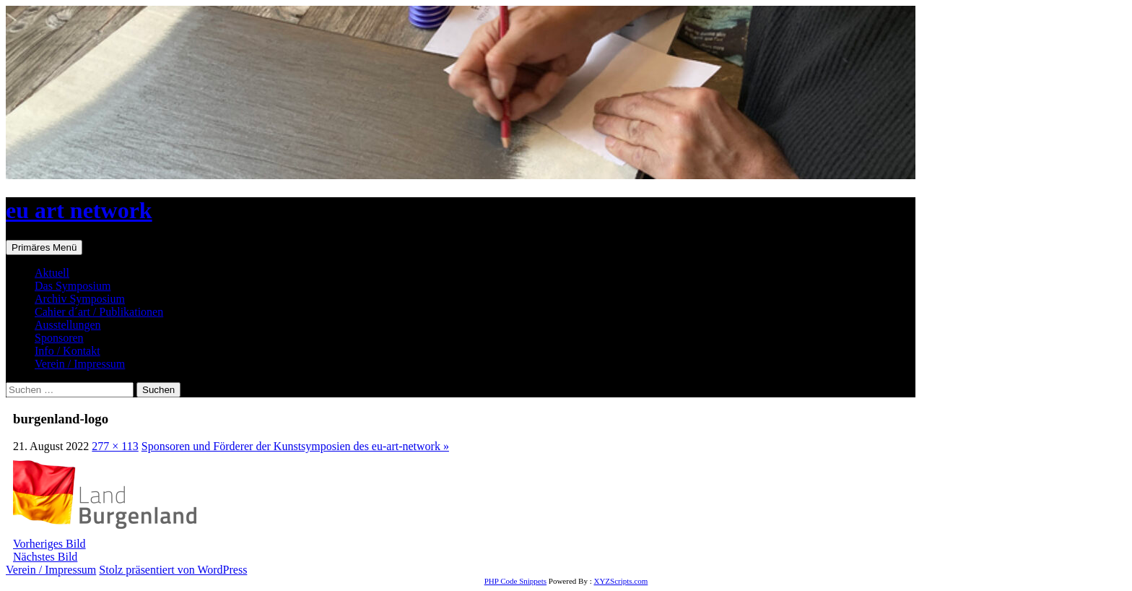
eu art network (79, 210)
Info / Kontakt (67, 351)
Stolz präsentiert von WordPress (173, 570)
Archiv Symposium (80, 299)
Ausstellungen (68, 325)
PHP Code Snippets (515, 581)
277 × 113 (115, 446)
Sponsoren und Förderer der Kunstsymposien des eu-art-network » (295, 446)
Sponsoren (59, 338)
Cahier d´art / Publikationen (99, 312)
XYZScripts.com (620, 581)
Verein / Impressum (80, 364)
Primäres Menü (44, 247)
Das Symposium (72, 286)
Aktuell (52, 273)
